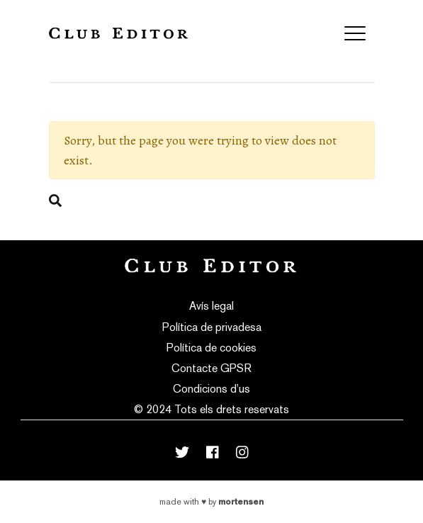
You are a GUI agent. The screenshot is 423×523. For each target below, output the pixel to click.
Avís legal (211, 306)
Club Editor (118, 33)
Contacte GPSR (211, 368)
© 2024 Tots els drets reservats (211, 409)
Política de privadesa (211, 327)
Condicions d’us (211, 388)
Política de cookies (211, 347)
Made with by (211, 502)
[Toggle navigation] (355, 33)
